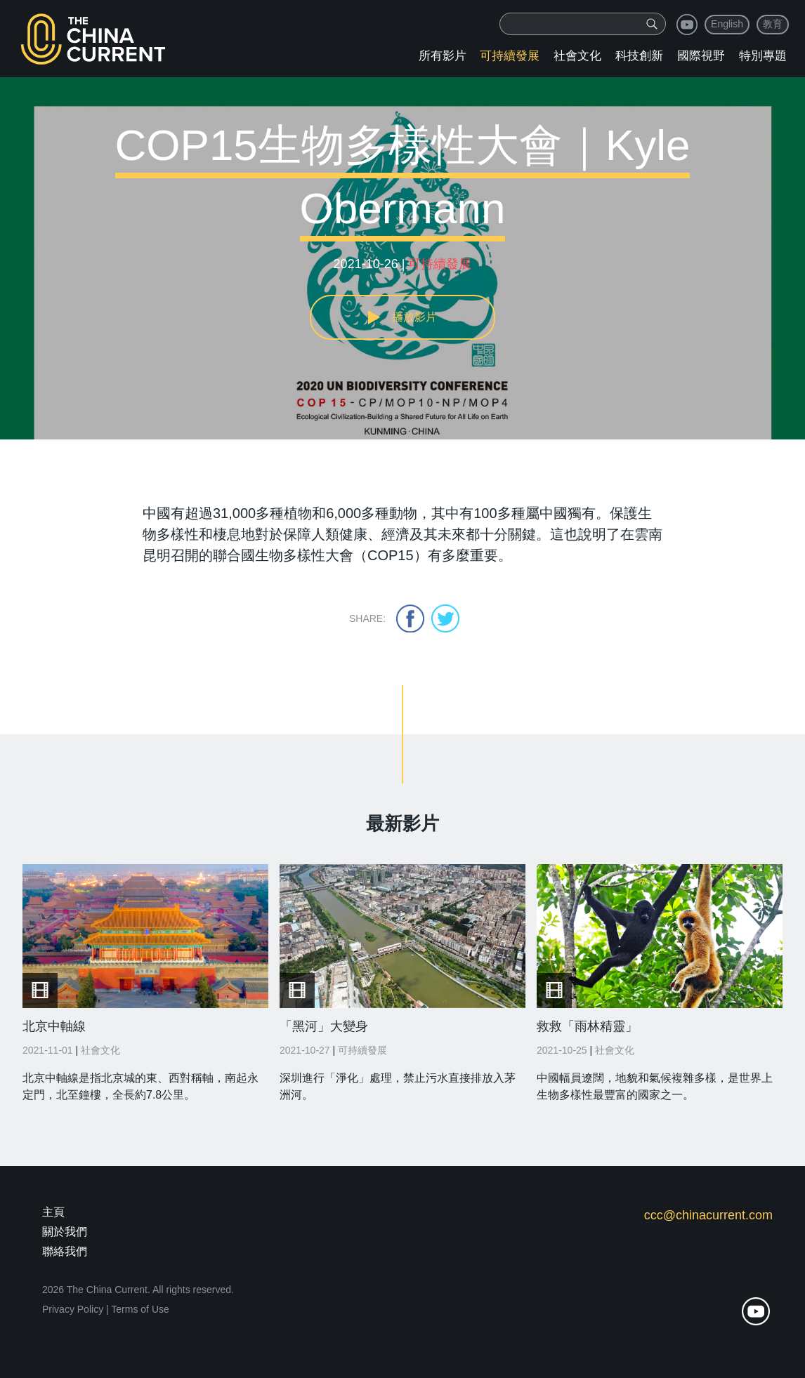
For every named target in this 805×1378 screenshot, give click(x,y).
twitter (445, 618)
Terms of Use (140, 1309)
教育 (773, 23)
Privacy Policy (72, 1309)
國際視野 (701, 55)
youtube (687, 24)
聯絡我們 (64, 1251)
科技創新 (639, 55)
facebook (410, 618)
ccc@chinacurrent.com (708, 1215)
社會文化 (577, 55)
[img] (652, 24)
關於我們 (64, 1232)
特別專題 (763, 55)
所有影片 (442, 55)
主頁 (53, 1212)
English (727, 23)
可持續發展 (509, 55)
